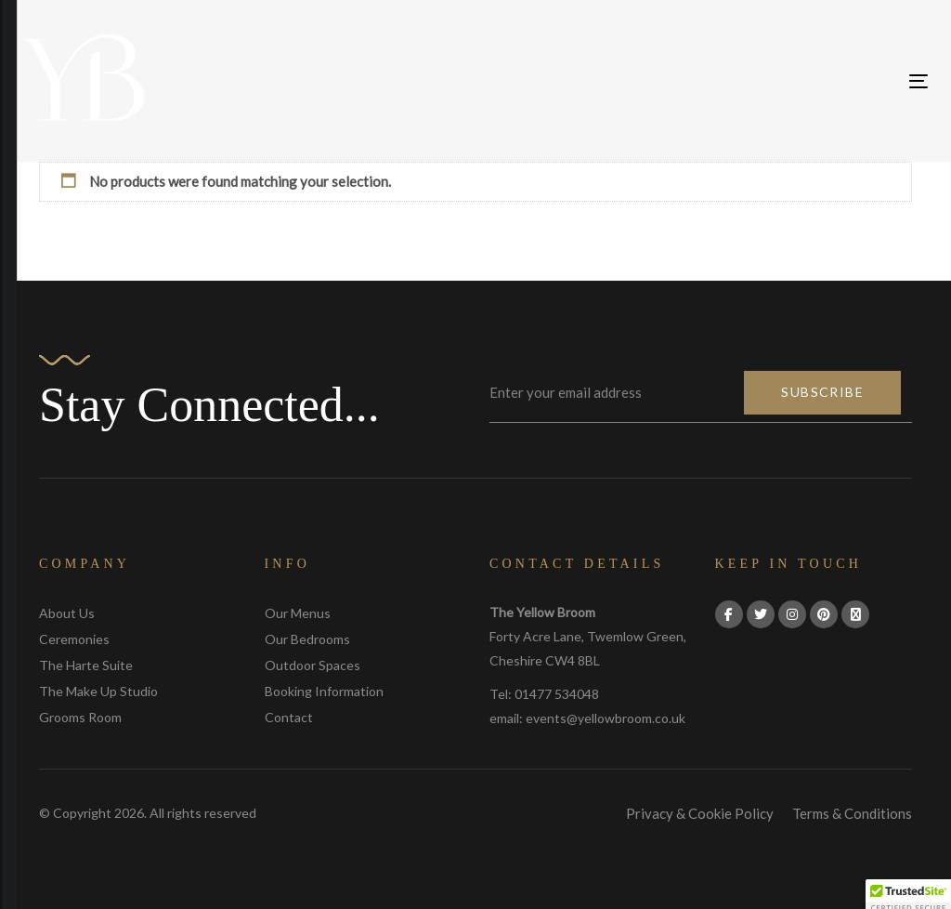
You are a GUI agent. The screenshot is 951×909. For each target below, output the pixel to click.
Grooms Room (80, 717)
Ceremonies (74, 639)
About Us (67, 613)
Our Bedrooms (307, 639)
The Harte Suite (86, 665)
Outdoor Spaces (312, 665)
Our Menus (298, 613)
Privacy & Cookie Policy (700, 813)
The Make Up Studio (98, 691)
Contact (289, 717)
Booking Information (324, 691)
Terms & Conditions (852, 813)
